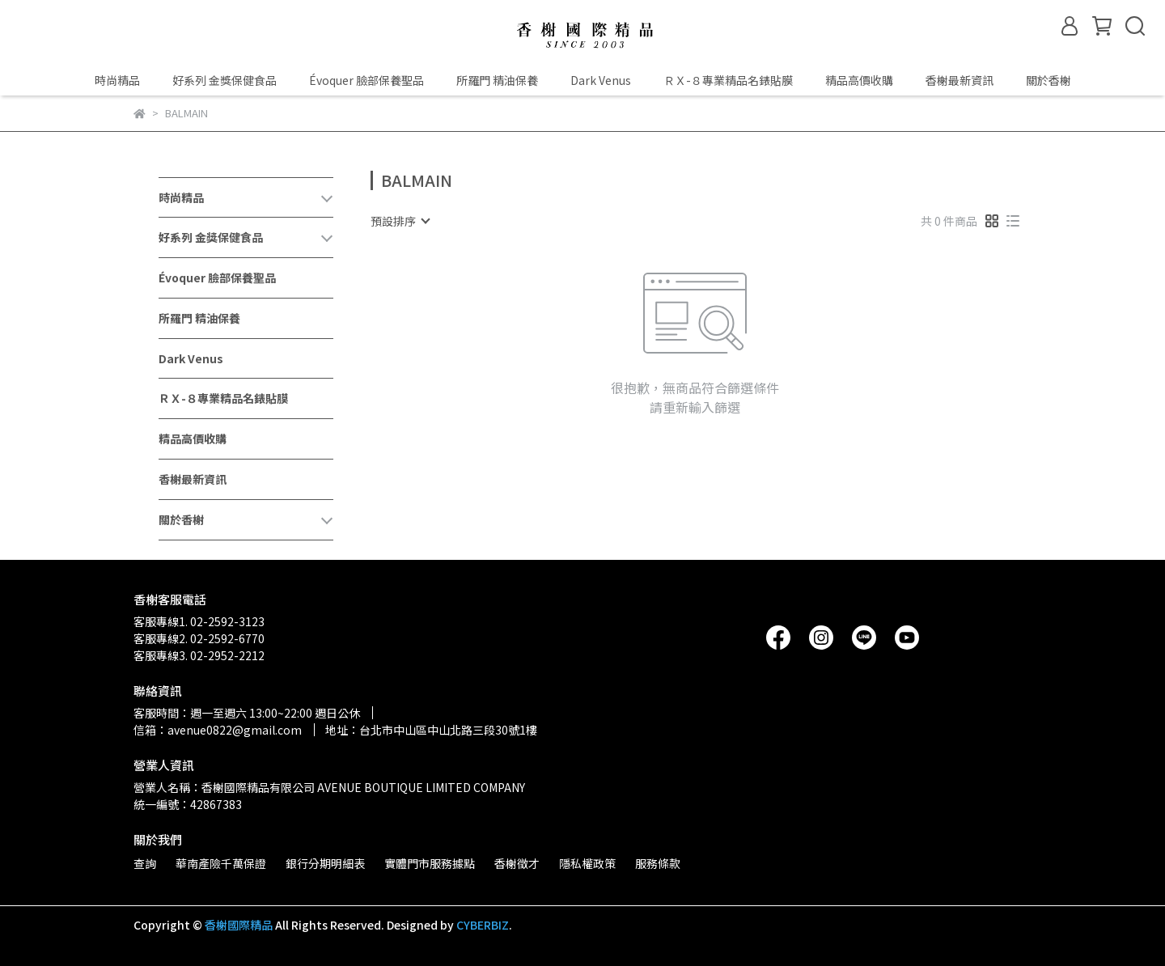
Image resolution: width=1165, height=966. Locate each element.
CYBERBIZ (482, 925)
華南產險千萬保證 (221, 863)
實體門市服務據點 (429, 863)
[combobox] (400, 220)
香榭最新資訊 (959, 80)
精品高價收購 (859, 80)
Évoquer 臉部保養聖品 (366, 80)
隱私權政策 (587, 863)
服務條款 (657, 863)
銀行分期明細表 (325, 863)
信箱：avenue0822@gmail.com (217, 730)
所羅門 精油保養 (497, 80)
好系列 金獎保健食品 (224, 80)
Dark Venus (600, 80)
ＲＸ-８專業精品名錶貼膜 (728, 80)
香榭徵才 (517, 863)
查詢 (144, 863)
